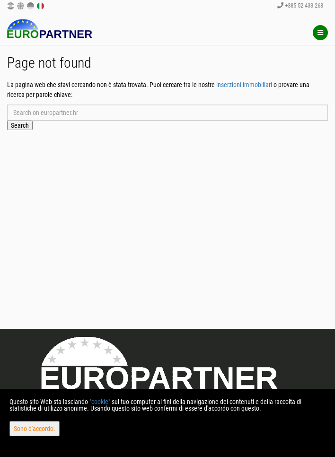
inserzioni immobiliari (244, 84)
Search (20, 125)
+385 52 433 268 (300, 5)
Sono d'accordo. (34, 428)
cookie (99, 401)
